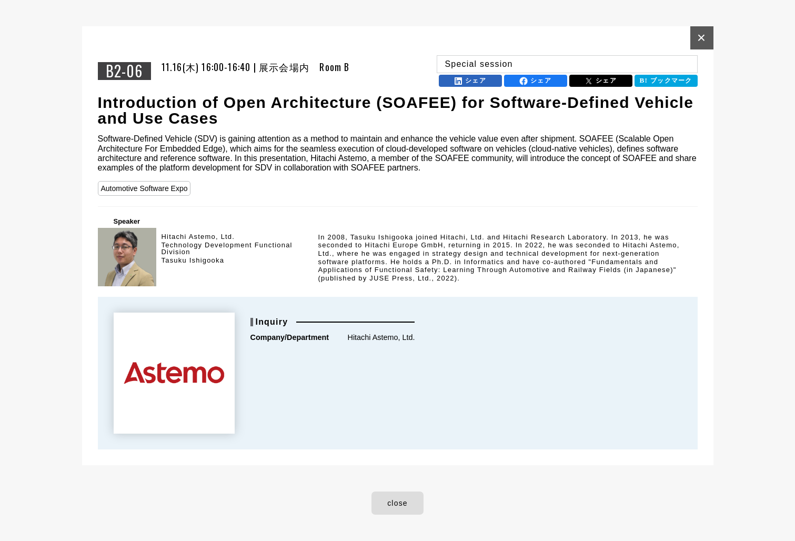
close (397, 503)
